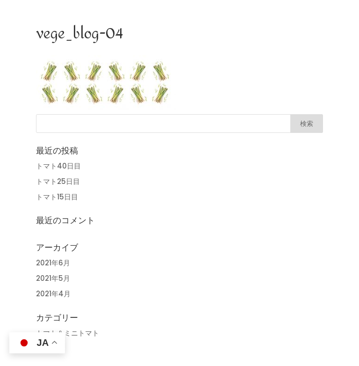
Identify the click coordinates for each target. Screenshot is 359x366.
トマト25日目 (58, 181)
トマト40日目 (58, 166)
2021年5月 (53, 278)
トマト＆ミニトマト (67, 333)
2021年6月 (53, 263)
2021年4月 (53, 294)
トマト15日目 (57, 197)
